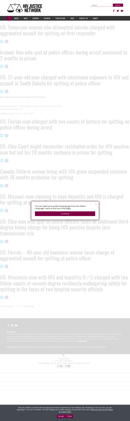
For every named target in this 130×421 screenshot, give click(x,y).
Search (118, 5)
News (26, 18)
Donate (95, 18)
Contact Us (83, 18)
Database (47, 18)
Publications (60, 18)
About (16, 18)
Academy (35, 18)
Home (9, 18)
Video (72, 18)
